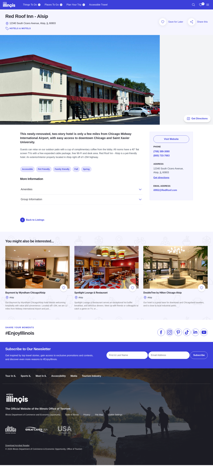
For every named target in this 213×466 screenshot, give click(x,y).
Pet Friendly (44, 168)
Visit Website (171, 138)
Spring (86, 168)
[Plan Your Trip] (83, 5)
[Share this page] (191, 22)
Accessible (27, 168)
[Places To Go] (61, 5)
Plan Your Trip (74, 4)
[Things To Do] (39, 5)
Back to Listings (32, 220)
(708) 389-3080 (161, 150)
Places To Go (52, 4)
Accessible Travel (98, 4)
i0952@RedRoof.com (165, 189)
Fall (76, 168)
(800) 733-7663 (161, 154)
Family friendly (62, 168)
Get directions (161, 176)
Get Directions (197, 119)
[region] (193, 4)
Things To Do (30, 4)
